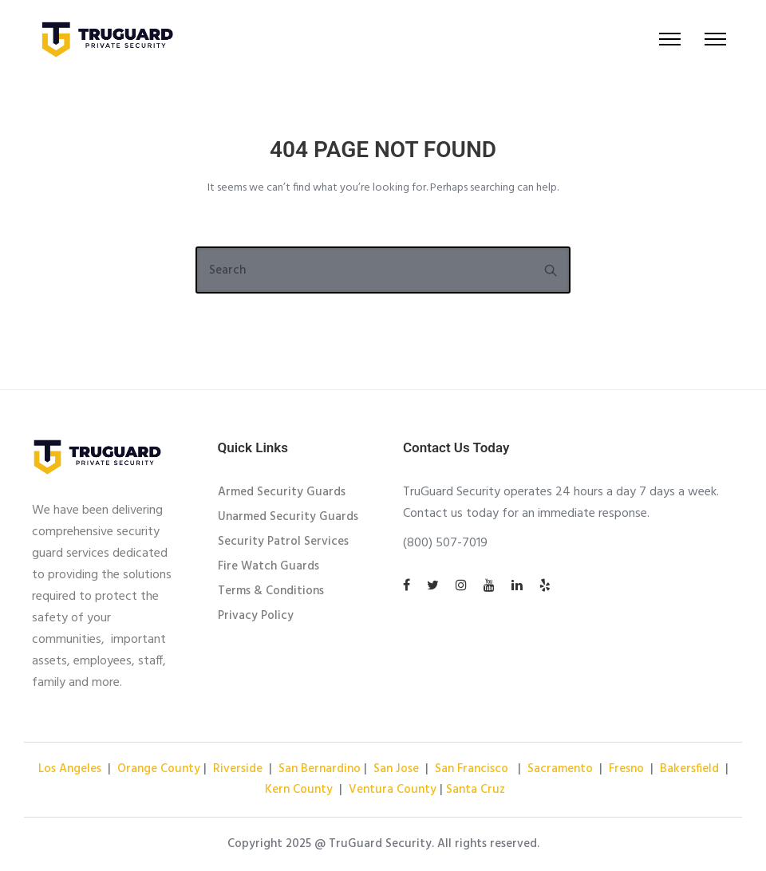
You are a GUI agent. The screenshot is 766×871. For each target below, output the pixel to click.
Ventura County (392, 789)
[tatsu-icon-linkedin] (519, 585)
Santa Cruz (475, 789)
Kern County (299, 789)
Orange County (158, 768)
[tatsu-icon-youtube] (491, 585)
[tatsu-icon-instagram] (464, 585)
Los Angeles (71, 768)
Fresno (628, 768)
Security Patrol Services (283, 541)
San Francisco (471, 768)
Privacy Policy (256, 615)
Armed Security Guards (281, 492)
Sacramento (560, 768)
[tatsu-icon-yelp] (545, 585)
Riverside (238, 768)
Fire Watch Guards (268, 566)
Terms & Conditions (271, 591)
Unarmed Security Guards (288, 516)
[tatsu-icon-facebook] (409, 585)
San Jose (396, 768)
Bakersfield (689, 768)
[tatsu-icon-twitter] (435, 585)
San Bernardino (319, 768)
